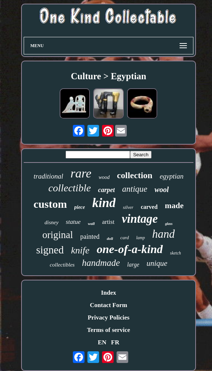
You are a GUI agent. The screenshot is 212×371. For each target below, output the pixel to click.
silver (128, 207)
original (57, 234)
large (133, 264)
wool (161, 190)
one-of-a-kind (129, 249)
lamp (140, 237)
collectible (69, 188)
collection (134, 175)
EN (102, 342)
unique (156, 263)
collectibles (62, 265)
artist (108, 221)
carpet (106, 190)
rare (80, 173)
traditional (48, 176)
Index (108, 292)
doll (110, 238)
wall (91, 223)
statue (73, 221)
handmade (101, 263)
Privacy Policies (109, 317)
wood (104, 177)
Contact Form (108, 305)
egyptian (171, 176)
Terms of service (108, 329)
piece (79, 207)
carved (149, 207)
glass (169, 224)
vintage (140, 218)
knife (80, 250)
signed (50, 250)
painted (89, 236)
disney (51, 222)
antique (134, 189)
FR (115, 342)
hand (163, 233)
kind (103, 203)
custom (50, 204)
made (174, 205)
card (124, 237)
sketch (175, 253)
